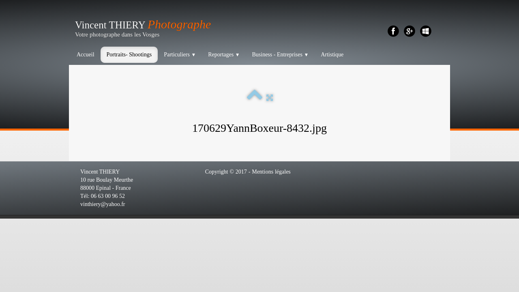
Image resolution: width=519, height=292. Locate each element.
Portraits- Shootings (129, 55)
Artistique (332, 55)
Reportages (224, 55)
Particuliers (180, 55)
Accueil (85, 55)
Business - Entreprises (280, 55)
